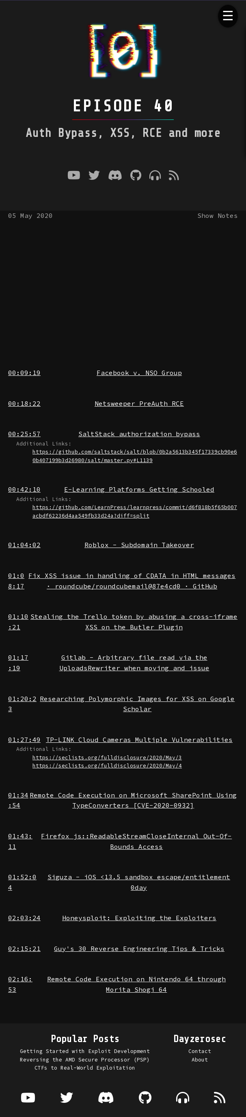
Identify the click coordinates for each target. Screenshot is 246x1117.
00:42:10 (24, 489)
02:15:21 (24, 948)
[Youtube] (73, 176)
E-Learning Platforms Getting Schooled (139, 489)
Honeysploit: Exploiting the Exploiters (139, 918)
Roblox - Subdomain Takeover (139, 545)
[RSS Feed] (174, 176)
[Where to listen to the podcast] (155, 176)
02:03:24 (24, 918)
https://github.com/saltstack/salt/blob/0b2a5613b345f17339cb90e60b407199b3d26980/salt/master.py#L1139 (134, 455)
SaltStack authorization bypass (139, 434)
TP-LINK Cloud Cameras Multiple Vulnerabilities (139, 739)
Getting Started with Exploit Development (85, 1051)
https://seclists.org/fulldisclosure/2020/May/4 (107, 765)
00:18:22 (24, 403)
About (200, 1059)
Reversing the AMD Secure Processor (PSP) (85, 1059)
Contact (199, 1051)
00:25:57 (24, 434)
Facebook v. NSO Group (139, 373)
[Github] (135, 176)
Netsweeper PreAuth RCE (139, 403)
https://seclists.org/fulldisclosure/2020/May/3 (107, 757)
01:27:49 (24, 739)
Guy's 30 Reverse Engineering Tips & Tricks (139, 948)
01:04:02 (24, 545)
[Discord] (115, 176)
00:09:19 (24, 373)
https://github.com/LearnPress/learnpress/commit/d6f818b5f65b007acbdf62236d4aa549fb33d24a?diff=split (134, 511)
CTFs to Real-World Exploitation (85, 1067)
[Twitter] (94, 176)
